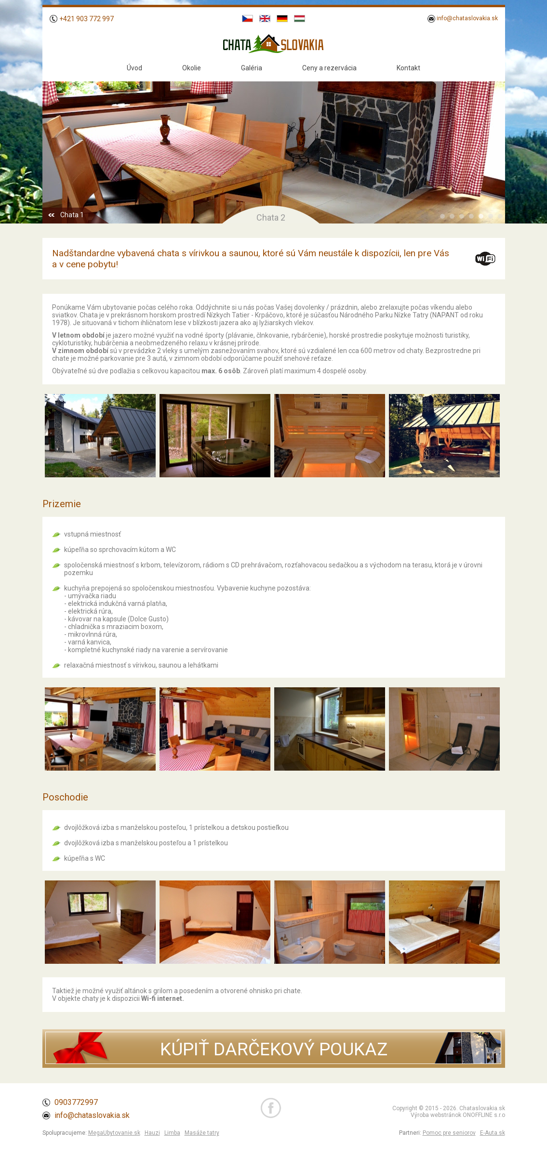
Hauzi (152, 1132)
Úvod (134, 68)
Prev (55, 143)
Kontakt (408, 68)
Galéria (251, 68)
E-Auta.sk (492, 1132)
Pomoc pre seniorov (449, 1132)
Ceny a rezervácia (329, 68)
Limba (172, 1132)
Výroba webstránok (436, 1115)
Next (492, 143)
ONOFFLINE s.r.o (484, 1115)
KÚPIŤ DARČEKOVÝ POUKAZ (273, 1049)
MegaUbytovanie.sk (114, 1132)
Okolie (191, 68)
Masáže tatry (202, 1132)
